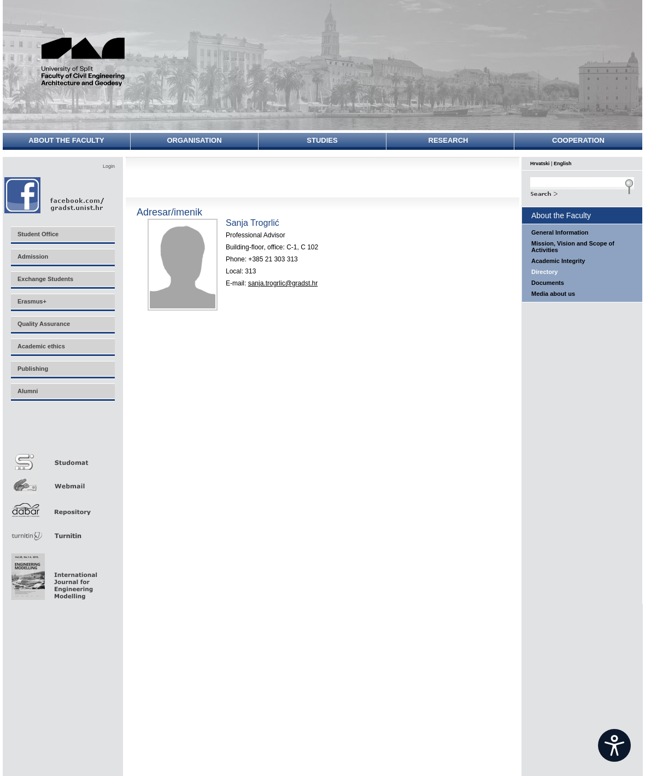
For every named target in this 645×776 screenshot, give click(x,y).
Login (109, 166)
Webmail (62, 482)
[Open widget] (614, 745)
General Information (560, 232)
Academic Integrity (558, 261)
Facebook (54, 195)
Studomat (62, 457)
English (563, 163)
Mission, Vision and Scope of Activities (572, 246)
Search (582, 192)
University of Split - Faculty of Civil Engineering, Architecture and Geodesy (88, 61)
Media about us (553, 293)
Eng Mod (53, 574)
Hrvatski (540, 163)
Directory (544, 272)
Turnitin (62, 531)
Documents (547, 282)
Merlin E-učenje (62, 433)
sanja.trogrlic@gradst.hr (283, 283)
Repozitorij (62, 506)
